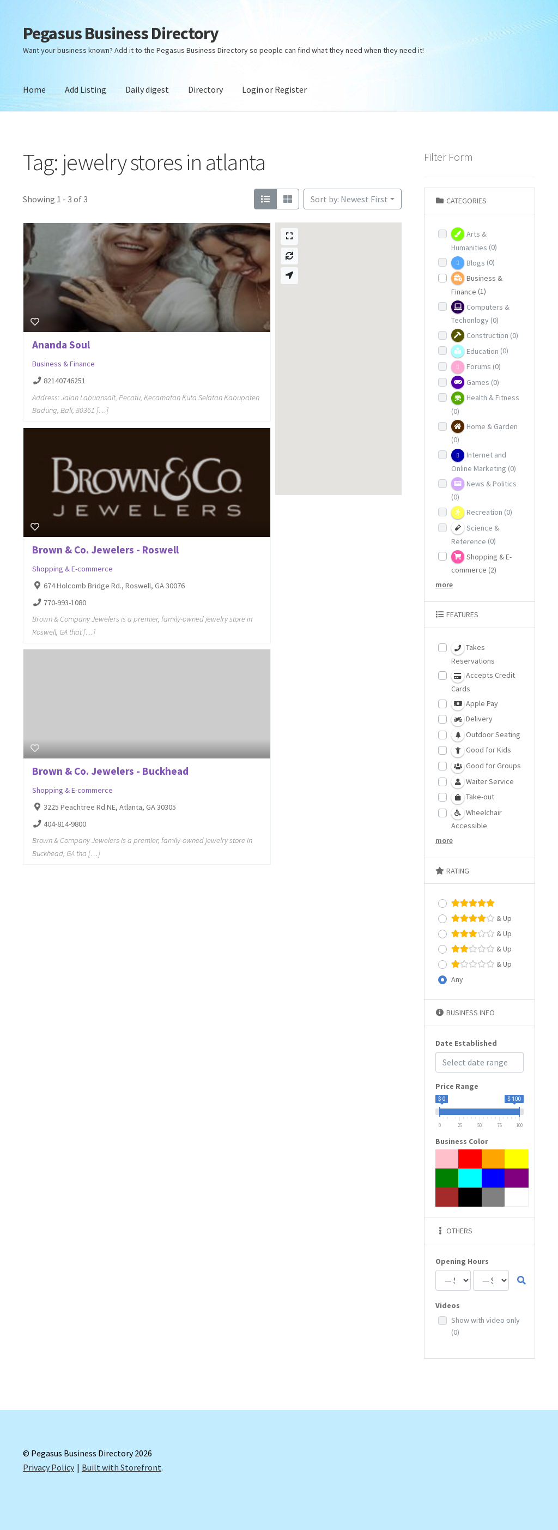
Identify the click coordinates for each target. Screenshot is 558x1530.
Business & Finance (63, 364)
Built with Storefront (121, 1467)
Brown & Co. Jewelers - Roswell (105, 549)
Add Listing (85, 89)
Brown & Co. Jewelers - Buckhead (110, 771)
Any (457, 979)
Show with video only (485, 1326)
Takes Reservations (473, 654)
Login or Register (274, 89)
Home (34, 89)
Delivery (472, 719)
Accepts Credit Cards (483, 682)
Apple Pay (474, 703)
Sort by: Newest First (349, 199)
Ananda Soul (61, 344)
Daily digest (147, 89)
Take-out (472, 797)
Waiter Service (482, 781)
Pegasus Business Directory (121, 33)
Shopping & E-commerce (72, 569)
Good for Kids (481, 750)
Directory (205, 89)
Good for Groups (486, 766)
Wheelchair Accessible (476, 818)
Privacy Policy (48, 1467)
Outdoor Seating (485, 735)
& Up (481, 918)
